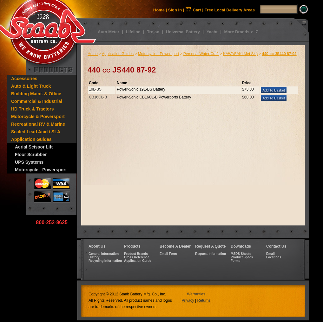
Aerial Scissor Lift (34, 146)
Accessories (24, 78)
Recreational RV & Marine (38, 124)
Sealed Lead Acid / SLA (35, 131)
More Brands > (238, 31)
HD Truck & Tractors (32, 108)
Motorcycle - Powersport (41, 169)
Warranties (196, 294)
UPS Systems (29, 162)
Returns (204, 300)
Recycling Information (105, 260)
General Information (104, 254)
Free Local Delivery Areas (230, 10)
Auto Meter (108, 31)
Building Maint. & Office (36, 93)
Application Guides (31, 139)
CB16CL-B (98, 97)
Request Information (210, 254)
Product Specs (242, 257)
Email (270, 254)
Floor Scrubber (31, 154)
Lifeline (133, 31)
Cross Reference (136, 257)
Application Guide (137, 260)
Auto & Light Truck (31, 86)
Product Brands (136, 254)
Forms (236, 260)
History (94, 257)
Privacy (188, 300)
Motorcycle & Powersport (38, 116)
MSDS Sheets (241, 254)
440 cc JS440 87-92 (279, 54)
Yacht (212, 31)
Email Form (168, 254)
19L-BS (95, 89)
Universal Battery (183, 31)
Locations (273, 257)
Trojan (153, 31)
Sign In (175, 10)
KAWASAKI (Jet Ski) (240, 54)
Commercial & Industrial (36, 101)
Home (159, 10)
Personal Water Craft (201, 54)
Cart (193, 10)
